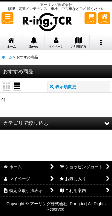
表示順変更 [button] (63, 86)
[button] (7, 18)
